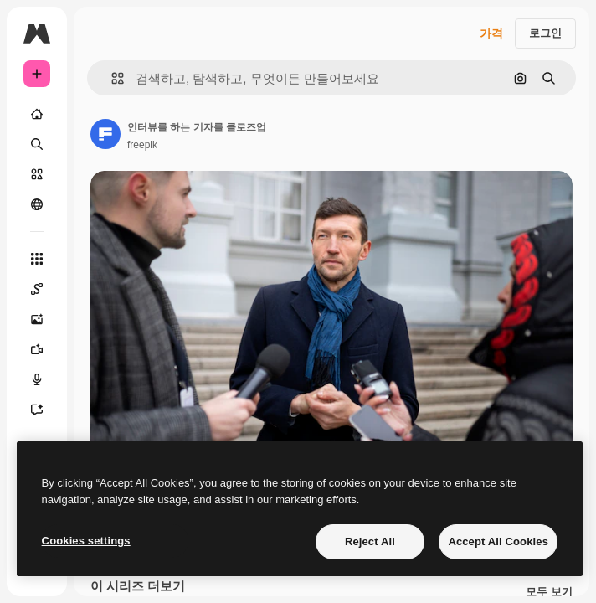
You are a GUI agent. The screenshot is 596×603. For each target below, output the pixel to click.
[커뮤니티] (36, 204)
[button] (111, 78)
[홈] (36, 113)
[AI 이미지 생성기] (36, 319)
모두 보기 (549, 592)
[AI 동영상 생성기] (36, 349)
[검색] (36, 144)
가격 (491, 33)
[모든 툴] (36, 258)
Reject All (370, 541)
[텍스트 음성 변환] (36, 379)
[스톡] (36, 174)
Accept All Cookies (498, 541)
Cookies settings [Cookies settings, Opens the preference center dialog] (86, 540)
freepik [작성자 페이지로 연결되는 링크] (142, 145)
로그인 (545, 33)
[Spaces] (36, 289)
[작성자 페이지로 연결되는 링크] (105, 134)
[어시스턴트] (36, 409)
